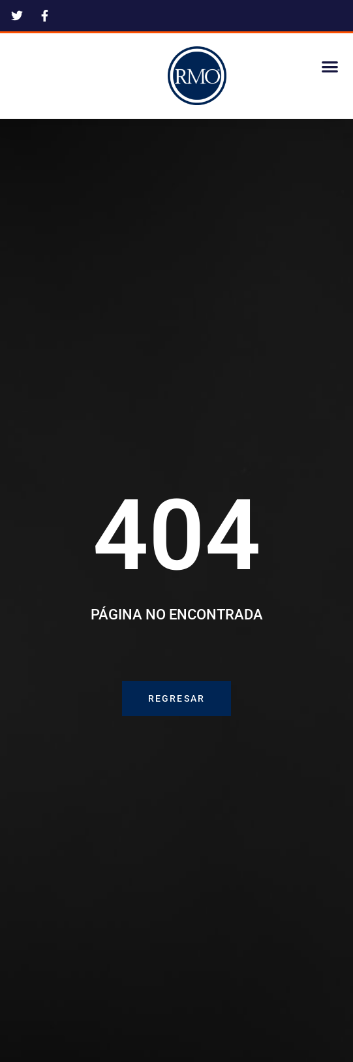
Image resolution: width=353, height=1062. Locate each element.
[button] (329, 66)
